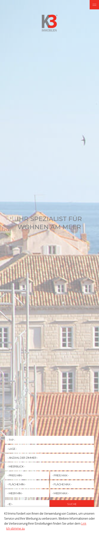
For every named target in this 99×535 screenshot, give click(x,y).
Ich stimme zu (15, 528)
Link (83, 523)
